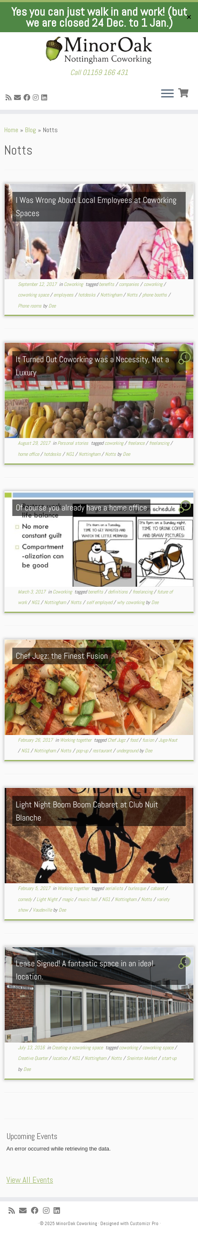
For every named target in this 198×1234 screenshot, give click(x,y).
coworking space (34, 294)
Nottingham (111, 294)
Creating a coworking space (78, 1047)
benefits (107, 284)
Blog (30, 129)
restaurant (103, 750)
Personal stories (73, 443)
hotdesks (87, 294)
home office (29, 454)
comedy (25, 899)
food (134, 740)
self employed (99, 602)
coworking (154, 284)
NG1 (70, 454)
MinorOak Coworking (76, 1223)
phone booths (155, 294)
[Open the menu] (167, 94)
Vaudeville (43, 910)
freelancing (159, 443)
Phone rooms (30, 305)
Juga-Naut (167, 740)
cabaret (157, 888)
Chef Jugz (117, 740)
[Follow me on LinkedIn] (45, 97)
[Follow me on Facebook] (28, 97)
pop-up (82, 750)
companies (129, 284)
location (60, 1058)
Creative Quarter (33, 1058)
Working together (76, 740)
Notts (133, 294)
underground (127, 750)
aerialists (114, 888)
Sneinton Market (142, 1058)
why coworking (131, 602)
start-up (168, 1058)
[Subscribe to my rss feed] (10, 97)
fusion (148, 740)
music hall (88, 899)
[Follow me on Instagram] (37, 97)
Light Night (48, 899)
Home (11, 129)
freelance (137, 443)
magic (68, 899)
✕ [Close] (189, 17)
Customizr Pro (144, 1223)
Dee (52, 305)
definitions (118, 591)
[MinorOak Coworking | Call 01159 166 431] (99, 50)
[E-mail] (18, 97)
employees (64, 294)
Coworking (74, 284)
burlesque (137, 888)
